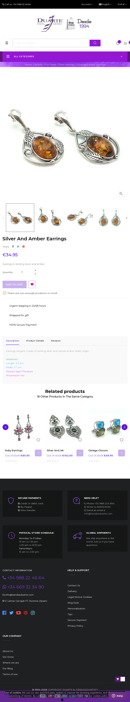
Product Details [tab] (35, 340)
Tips (70, 613)
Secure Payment (77, 619)
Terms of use (10, 673)
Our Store (8, 656)
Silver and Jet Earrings (55, 451)
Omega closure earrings (98, 451)
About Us (8, 650)
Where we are (11, 661)
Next (126, 217)
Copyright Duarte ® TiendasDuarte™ (73, 688)
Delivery (72, 590)
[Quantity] (27, 272)
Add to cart (14, 284)
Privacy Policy (75, 625)
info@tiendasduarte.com (98, 512)
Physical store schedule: (36, 532)
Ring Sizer (73, 602)
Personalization (76, 607)
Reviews (56, 340)
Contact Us (74, 584)
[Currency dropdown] (122, 4)
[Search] (57, 43)
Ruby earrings (14, 449)
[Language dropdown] (105, 4)
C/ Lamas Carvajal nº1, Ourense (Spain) (25, 600)
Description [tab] (12, 340)
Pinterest (23, 246)
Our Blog (8, 667)
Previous (3, 217)
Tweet (18, 246)
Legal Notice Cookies (80, 596)
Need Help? (91, 497)
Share (13, 246)
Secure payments (29, 497)
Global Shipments (98, 532)
